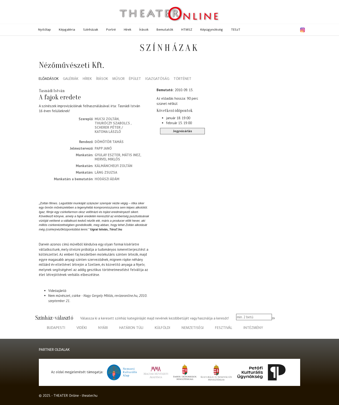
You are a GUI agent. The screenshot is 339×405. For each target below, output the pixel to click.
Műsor (118, 79)
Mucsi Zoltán (107, 119)
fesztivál (223, 328)
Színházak (90, 29)
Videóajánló (57, 290)
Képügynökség (211, 29)
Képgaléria (67, 29)
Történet (182, 79)
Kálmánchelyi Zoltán (113, 166)
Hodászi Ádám (107, 179)
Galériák (70, 79)
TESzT (235, 29)
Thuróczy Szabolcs (113, 123)
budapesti (56, 328)
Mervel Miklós (107, 159)
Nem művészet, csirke (64, 295)
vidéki (82, 328)
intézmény (253, 328)
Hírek (127, 29)
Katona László (108, 131)
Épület (135, 79)
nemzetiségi (193, 328)
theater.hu (89, 395)
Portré (111, 29)
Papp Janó (103, 148)
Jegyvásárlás (182, 131)
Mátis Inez (131, 155)
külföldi (162, 328)
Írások (144, 29)
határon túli (131, 328)
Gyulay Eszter (107, 155)
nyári (103, 328)
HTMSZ (186, 29)
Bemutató (165, 90)
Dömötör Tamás (109, 141)
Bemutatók (165, 29)
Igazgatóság (157, 79)
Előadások (49, 79)
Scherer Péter (108, 127)
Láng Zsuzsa (106, 172)
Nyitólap (44, 29)
